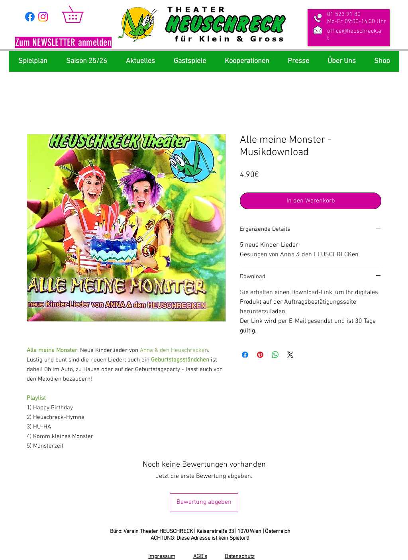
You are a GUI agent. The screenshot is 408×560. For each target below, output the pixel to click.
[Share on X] (290, 355)
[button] (63, 43)
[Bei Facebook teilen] (245, 355)
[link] (81, 14)
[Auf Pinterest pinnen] (260, 355)
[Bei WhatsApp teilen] (275, 355)
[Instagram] (43, 16)
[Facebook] (30, 16)
